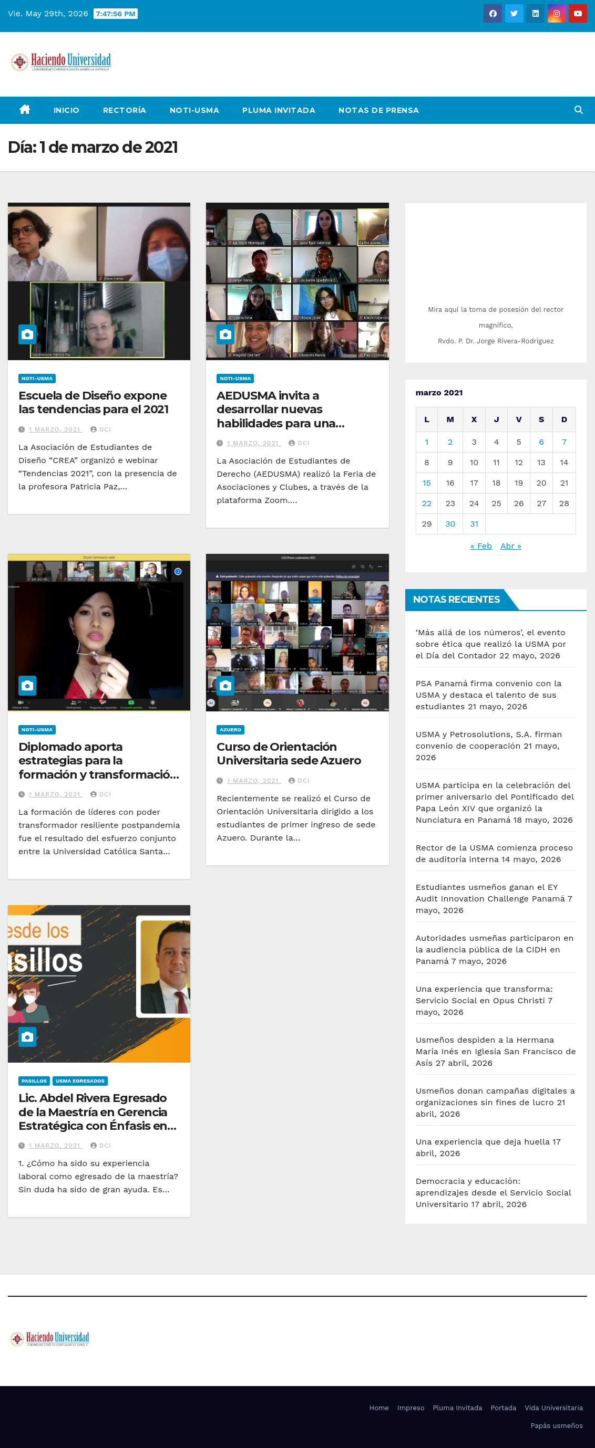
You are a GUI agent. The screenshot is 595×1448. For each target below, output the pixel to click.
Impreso (411, 1408)
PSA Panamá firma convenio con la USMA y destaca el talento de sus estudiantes (489, 694)
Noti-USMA (195, 110)
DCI (100, 429)
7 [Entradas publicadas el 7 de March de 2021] (564, 442)
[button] (579, 110)
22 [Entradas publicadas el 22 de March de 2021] (427, 503)
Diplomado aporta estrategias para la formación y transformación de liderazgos (97, 767)
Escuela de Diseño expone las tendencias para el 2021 (93, 402)
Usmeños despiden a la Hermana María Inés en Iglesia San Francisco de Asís (496, 1051)
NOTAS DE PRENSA (378, 110)
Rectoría (125, 110)
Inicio (67, 110)
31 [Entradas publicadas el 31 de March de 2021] (474, 524)
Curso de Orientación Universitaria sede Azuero (289, 754)
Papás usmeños (556, 1426)
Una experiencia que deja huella (483, 1142)
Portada (503, 1408)
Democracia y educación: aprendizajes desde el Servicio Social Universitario (493, 1192)
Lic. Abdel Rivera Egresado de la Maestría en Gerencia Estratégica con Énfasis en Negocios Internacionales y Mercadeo (94, 1126)
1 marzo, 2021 (56, 429)
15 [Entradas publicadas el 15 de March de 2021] (427, 483)
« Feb (481, 546)
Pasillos (34, 1081)
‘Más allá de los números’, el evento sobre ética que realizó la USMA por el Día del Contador (491, 643)
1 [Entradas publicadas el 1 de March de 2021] (426, 442)
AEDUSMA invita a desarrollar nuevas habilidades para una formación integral (276, 416)
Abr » (510, 546)
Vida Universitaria (554, 1408)
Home (379, 1408)
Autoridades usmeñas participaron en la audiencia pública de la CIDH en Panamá (495, 949)
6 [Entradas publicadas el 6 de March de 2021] (541, 442)
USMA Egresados (80, 1081)
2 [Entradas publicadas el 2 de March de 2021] (450, 442)
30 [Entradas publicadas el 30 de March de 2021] (450, 524)
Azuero (230, 729)
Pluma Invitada (278, 110)
